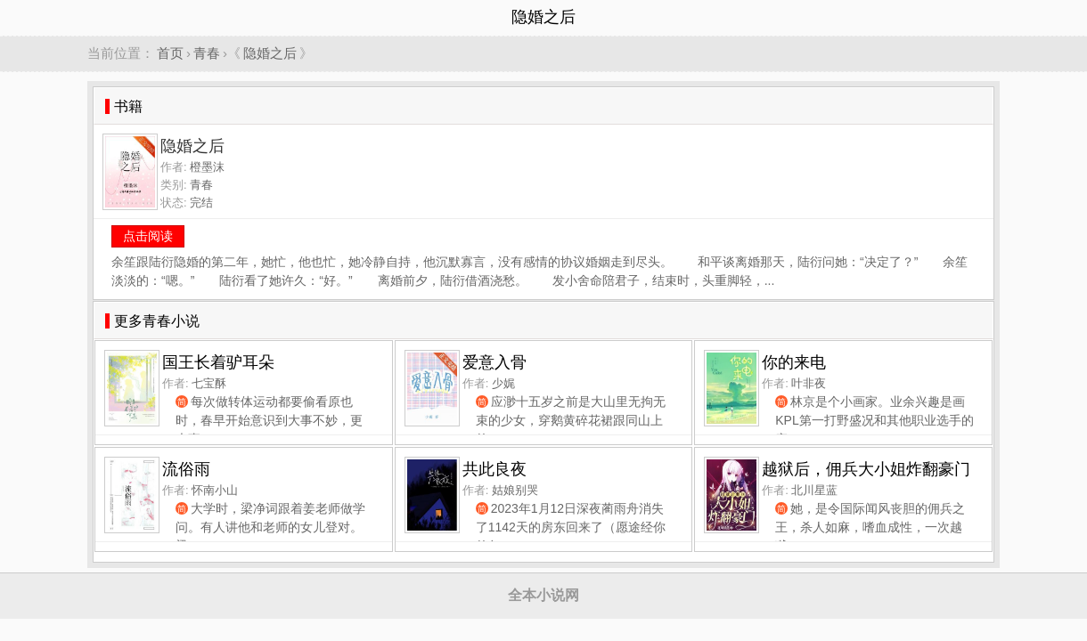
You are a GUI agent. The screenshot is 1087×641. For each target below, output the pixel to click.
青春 (206, 53)
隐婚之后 (270, 53)
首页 (170, 53)
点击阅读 (148, 236)
